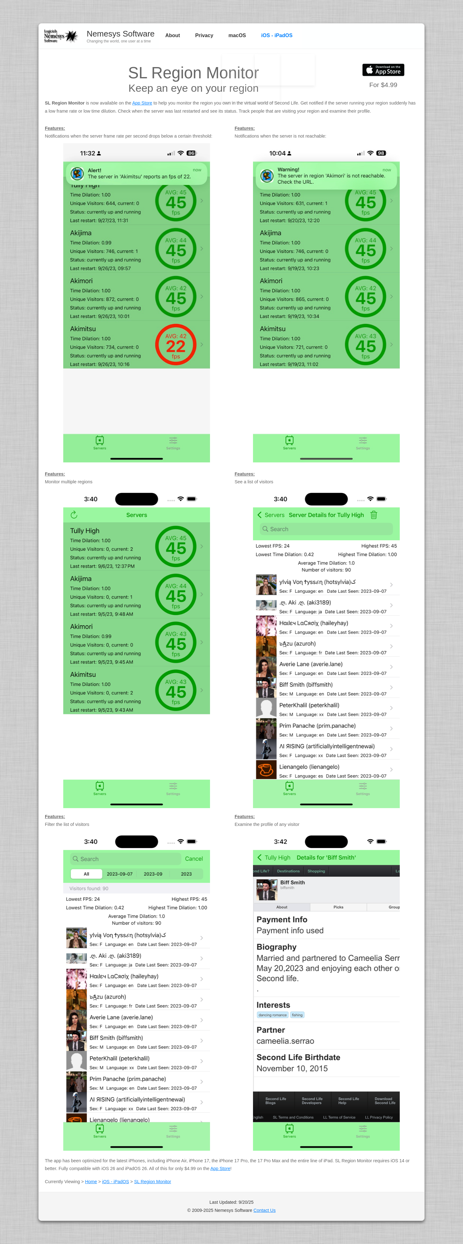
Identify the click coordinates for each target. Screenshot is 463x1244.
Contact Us (265, 1210)
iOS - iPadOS (269, 35)
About (173, 35)
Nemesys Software (121, 33)
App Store (142, 102)
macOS (232, 35)
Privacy (202, 35)
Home (91, 1181)
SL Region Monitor (152, 1181)
